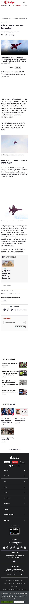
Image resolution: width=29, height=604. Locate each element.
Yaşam (5, 492)
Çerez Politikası (14, 586)
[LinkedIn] (12, 309)
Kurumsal (6, 520)
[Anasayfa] (14, 457)
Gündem (6, 470)
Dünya (5, 487)
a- (16, 67)
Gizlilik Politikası (21, 583)
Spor (5, 481)
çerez (26, 600)
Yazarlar (6, 509)
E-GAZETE (7, 462)
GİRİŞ (24, 2)
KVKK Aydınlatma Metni (9, 583)
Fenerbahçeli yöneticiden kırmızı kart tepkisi (10, 364)
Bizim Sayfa (7, 503)
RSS (22, 580)
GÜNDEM (25, 5)
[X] (4, 309)
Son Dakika (8, 580)
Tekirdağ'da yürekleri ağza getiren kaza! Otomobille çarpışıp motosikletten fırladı (10, 382)
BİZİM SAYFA (18, 5)
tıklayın (18, 557)
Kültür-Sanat (7, 498)
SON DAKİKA (5, 5)
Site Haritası (16, 580)
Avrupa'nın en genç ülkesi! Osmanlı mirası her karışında (9, 391)
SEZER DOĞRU (7, 285)
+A (19, 67)
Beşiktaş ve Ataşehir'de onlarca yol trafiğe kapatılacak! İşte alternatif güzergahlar (10, 373)
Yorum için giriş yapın (20, 326)
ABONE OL (15, 462)
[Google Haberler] (21, 309)
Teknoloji (3, 22)
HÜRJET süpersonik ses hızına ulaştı (19, 18)
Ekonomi (6, 476)
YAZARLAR (11, 5)
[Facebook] (8, 309)
